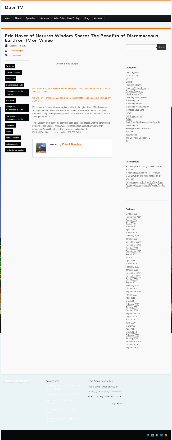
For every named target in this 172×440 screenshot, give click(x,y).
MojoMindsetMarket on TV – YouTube (143, 173)
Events (129, 82)
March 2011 (131, 301)
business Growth (13, 72)
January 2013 (132, 270)
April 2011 (130, 298)
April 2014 (130, 229)
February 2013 (132, 267)
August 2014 (131, 220)
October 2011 (132, 288)
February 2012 (132, 285)
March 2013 (131, 264)
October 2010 (132, 310)
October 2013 (132, 248)
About (18, 18)
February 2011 (132, 304)
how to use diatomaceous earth (14, 117)
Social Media (132, 125)
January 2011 (132, 307)
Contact (98, 18)
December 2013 (133, 242)
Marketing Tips (132, 100)
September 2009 (133, 348)
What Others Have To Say (66, 18)
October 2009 (132, 344)
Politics (129, 119)
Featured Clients (133, 85)
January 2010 (132, 338)
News (128, 113)
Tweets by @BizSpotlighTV (16, 381)
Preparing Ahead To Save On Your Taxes (144, 182)
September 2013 (133, 251)
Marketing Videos (134, 103)
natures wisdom (12, 138)
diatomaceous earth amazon (14, 92)
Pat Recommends (134, 116)
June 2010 (130, 323)
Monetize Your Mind (135, 110)
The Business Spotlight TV (138, 138)
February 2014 (132, 236)
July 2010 (130, 320)
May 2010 (130, 326)
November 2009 (133, 341)
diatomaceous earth (14, 85)
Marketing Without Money (137, 107)
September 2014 (133, 217)
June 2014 (130, 223)
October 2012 (132, 279)
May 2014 (130, 226)
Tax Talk (129, 131)
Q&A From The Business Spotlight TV (143, 122)
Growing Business (134, 91)
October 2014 (132, 214)
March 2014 (131, 232)
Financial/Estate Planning (137, 88)
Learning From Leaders (136, 97)
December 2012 (133, 273)
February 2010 (132, 335)
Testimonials (131, 135)
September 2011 (133, 292)
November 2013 (133, 245)
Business (10, 66)
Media (8, 131)
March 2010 (131, 332)
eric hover (10, 100)
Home (7, 18)
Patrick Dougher (17, 51)
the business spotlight (15, 150)
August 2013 (131, 254)
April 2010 (130, 329)
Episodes (30, 18)
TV (127, 141)
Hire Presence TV (134, 94)
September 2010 (133, 313)
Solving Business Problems (138, 128)
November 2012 (133, 276)
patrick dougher (12, 144)
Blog (86, 18)
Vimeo (45, 92)
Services (44, 18)
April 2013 (130, 260)
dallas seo (10, 79)
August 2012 (131, 282)
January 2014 (132, 239)
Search (161, 47)
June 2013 (130, 257)
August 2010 (131, 316)
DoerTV (129, 79)
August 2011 (131, 295)
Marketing (10, 125)
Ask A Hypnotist (133, 72)
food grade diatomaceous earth (14, 108)
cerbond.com (132, 75)
